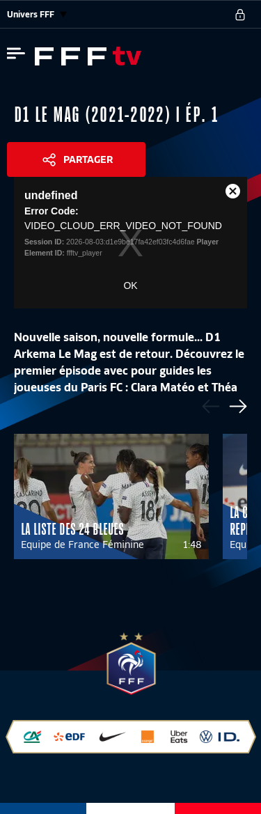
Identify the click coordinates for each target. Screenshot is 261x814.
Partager (88, 159)
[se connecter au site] (240, 15)
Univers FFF (37, 14)
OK (130, 285)
